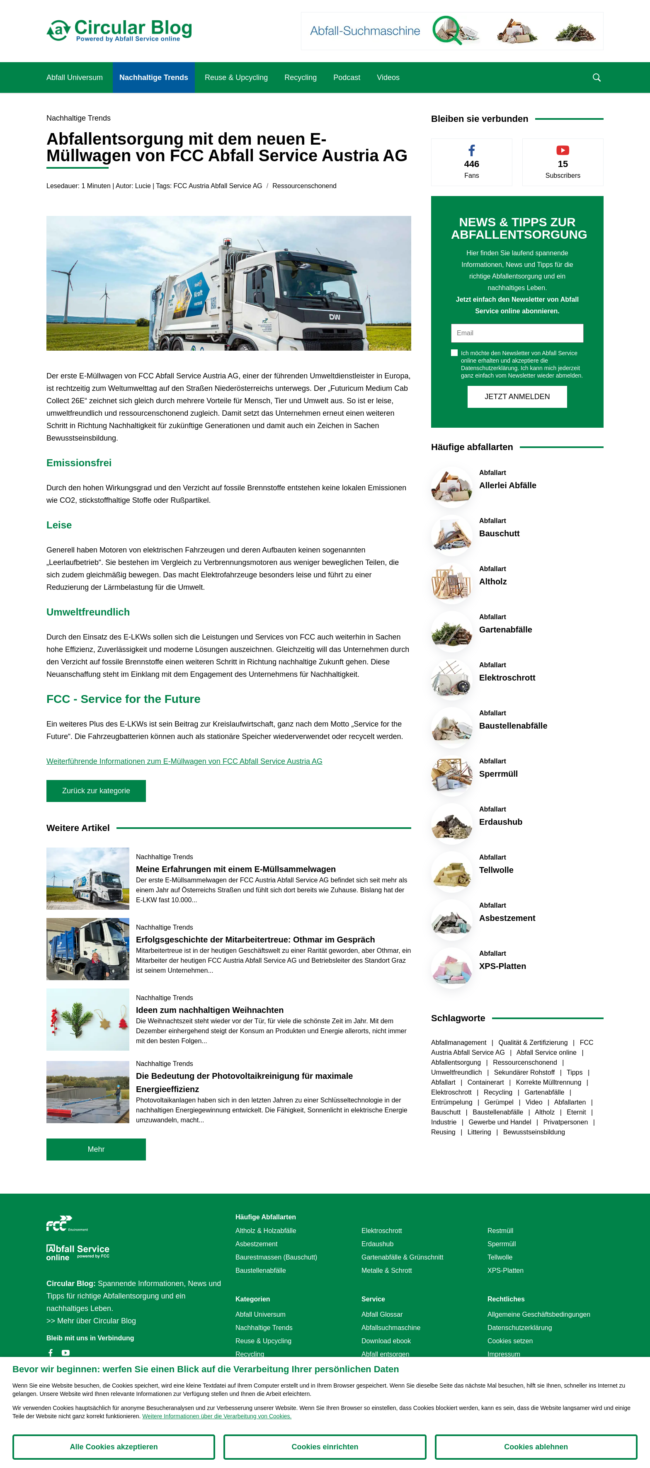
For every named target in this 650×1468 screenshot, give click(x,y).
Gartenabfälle (545, 1092)
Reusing (444, 1132)
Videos (388, 77)
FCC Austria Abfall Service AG (217, 185)
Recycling (300, 77)
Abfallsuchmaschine (390, 1327)
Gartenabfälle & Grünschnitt (402, 1257)
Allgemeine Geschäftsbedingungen (539, 1314)
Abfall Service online (547, 1052)
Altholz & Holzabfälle (265, 1230)
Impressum (504, 1354)
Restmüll (500, 1230)
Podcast (346, 77)
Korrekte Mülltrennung (549, 1082)
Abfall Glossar (382, 1314)
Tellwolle (500, 1257)
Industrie (444, 1122)
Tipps (576, 1072)
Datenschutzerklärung (520, 1327)
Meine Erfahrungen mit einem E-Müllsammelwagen (236, 869)
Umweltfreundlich (457, 1072)
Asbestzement (256, 1244)
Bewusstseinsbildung (534, 1132)
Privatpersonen (566, 1122)
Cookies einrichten (324, 1447)
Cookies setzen (510, 1340)
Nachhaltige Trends (153, 77)
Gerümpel (500, 1102)
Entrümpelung (452, 1102)
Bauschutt (447, 1112)
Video (535, 1102)
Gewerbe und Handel (500, 1122)
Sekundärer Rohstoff (525, 1072)
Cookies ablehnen (536, 1447)
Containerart (487, 1082)
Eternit (577, 1112)
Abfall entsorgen (385, 1354)
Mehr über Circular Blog (96, 1321)
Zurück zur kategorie (96, 791)
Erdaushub (377, 1244)
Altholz (545, 1112)
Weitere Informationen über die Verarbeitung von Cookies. (216, 1416)
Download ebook (386, 1340)
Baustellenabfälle (499, 1112)
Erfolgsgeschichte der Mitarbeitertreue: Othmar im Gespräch (255, 939)
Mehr (95, 1149)
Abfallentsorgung (457, 1062)
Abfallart (444, 1082)
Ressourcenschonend (304, 185)
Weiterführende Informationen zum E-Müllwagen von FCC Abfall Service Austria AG (184, 761)
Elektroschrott (452, 1092)
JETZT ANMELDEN (517, 396)
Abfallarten (571, 1102)
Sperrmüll (502, 1244)
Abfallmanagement (459, 1042)
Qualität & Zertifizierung (534, 1042)
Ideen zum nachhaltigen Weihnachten (210, 1010)
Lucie (143, 185)
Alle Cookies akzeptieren (114, 1447)
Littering (480, 1132)
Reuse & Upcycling (236, 77)
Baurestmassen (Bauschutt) (276, 1257)
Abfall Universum (74, 77)
